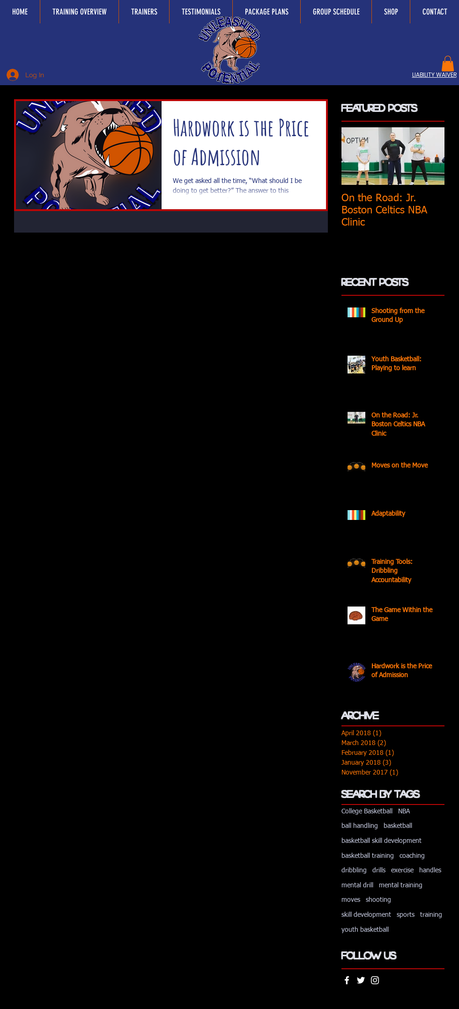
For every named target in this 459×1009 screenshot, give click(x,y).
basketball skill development (381, 841)
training (431, 915)
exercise (402, 870)
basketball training (367, 856)
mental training (400, 885)
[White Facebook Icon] (346, 980)
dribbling (354, 870)
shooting (378, 900)
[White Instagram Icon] (375, 980)
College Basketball (366, 811)
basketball (398, 826)
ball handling (359, 826)
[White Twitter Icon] (360, 980)
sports (406, 915)
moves (350, 900)
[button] (447, 63)
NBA (404, 811)
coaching (412, 856)
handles (430, 870)
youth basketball (365, 930)
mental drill (357, 885)
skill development (366, 915)
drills (378, 870)
